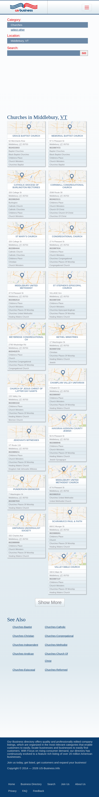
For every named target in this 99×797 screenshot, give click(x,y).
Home (11, 784)
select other (18, 29)
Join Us (65, 784)
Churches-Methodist (56, 644)
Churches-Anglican (23, 653)
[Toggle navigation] (87, 7)
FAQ (24, 791)
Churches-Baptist (22, 627)
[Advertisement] (53, 83)
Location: (13, 35)
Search (51, 784)
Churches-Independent (25, 644)
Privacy (12, 791)
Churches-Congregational (59, 635)
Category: (14, 20)
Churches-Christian (23, 635)
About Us (80, 784)
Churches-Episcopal (24, 669)
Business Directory (31, 784)
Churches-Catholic (55, 627)
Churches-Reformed (56, 669)
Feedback (38, 791)
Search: (12, 48)
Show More (50, 602)
